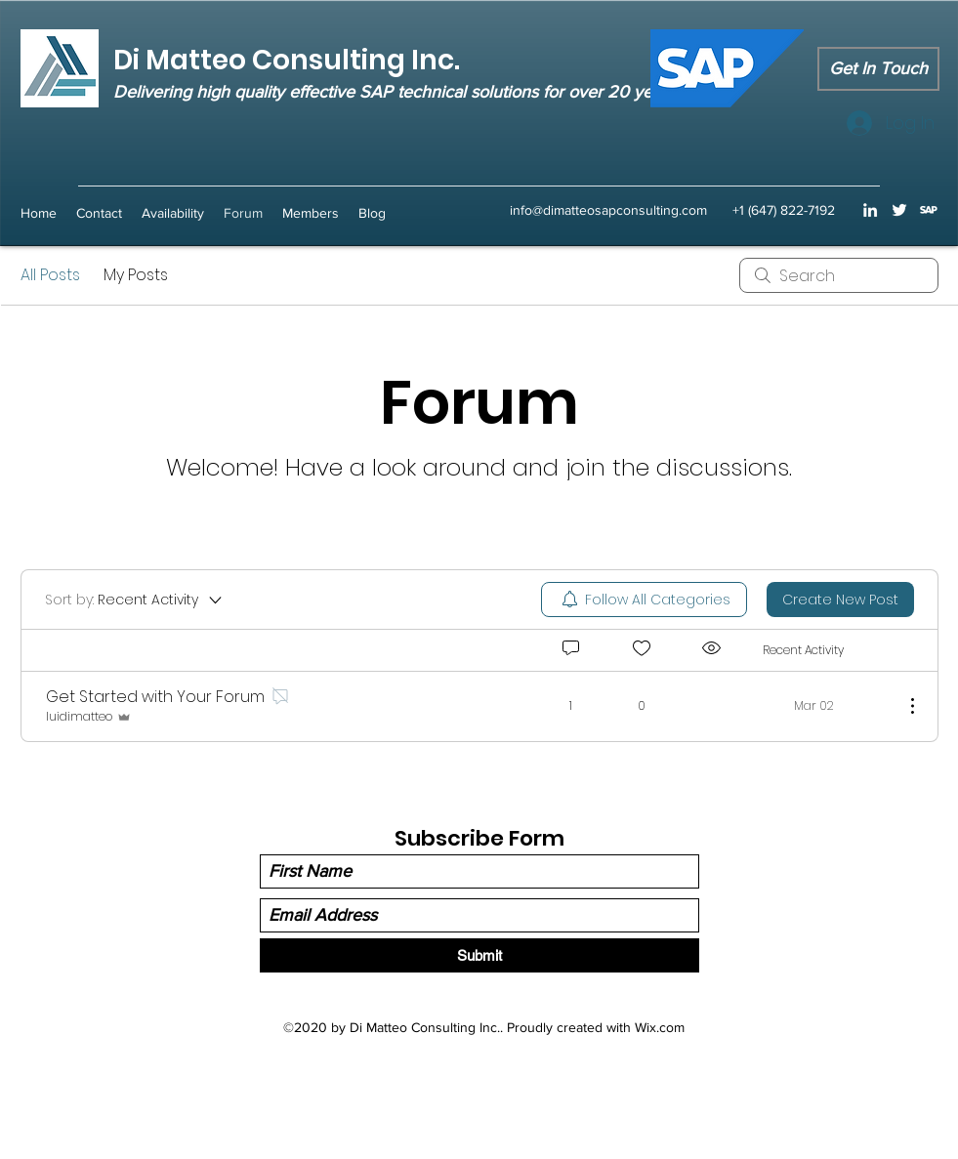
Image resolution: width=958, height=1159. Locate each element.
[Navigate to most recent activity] (826, 706)
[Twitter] (899, 210)
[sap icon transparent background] (928, 210)
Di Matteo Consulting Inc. (286, 60)
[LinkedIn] (870, 210)
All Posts (50, 275)
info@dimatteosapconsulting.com (608, 210)
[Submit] (479, 955)
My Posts (136, 275)
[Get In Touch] (878, 69)
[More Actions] (902, 706)
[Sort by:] (135, 599)
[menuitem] (644, 599)
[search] (838, 275)
